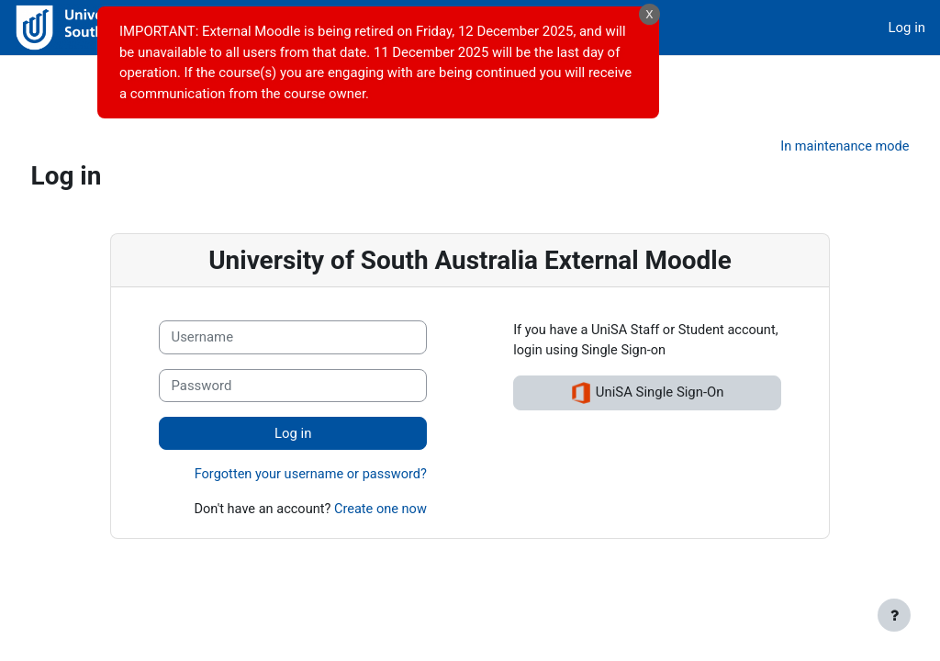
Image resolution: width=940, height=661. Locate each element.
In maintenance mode (809, 109)
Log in (907, 27)
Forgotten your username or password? (307, 438)
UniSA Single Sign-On (650, 356)
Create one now (378, 473)
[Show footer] (894, 615)
